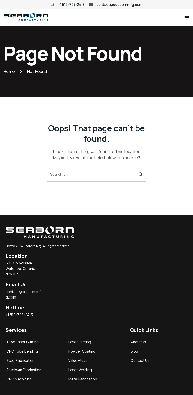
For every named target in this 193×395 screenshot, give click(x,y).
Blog (134, 351)
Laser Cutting (79, 341)
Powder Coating (81, 351)
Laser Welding (80, 369)
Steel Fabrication (20, 360)
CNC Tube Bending (22, 351)
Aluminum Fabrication (23, 369)
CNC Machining (19, 379)
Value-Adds (77, 360)
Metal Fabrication (82, 379)
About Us (138, 341)
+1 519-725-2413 (71, 4)
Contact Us (140, 360)
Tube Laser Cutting (22, 341)
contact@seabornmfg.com (119, 4)
